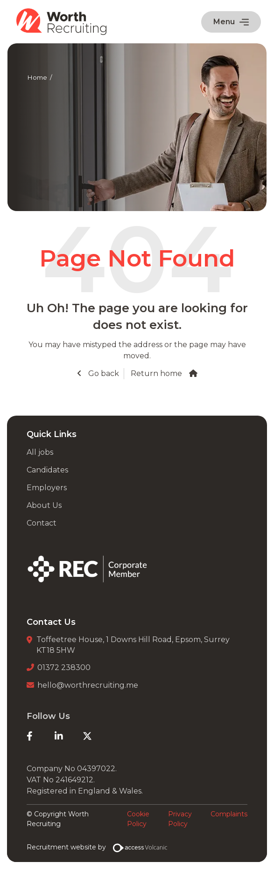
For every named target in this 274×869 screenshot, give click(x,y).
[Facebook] (41, 736)
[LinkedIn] (69, 736)
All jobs (40, 452)
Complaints (229, 814)
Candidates (47, 469)
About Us (44, 505)
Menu (231, 21)
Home (37, 77)
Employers (47, 487)
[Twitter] (97, 736)
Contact (41, 523)
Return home (156, 373)
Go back (102, 373)
